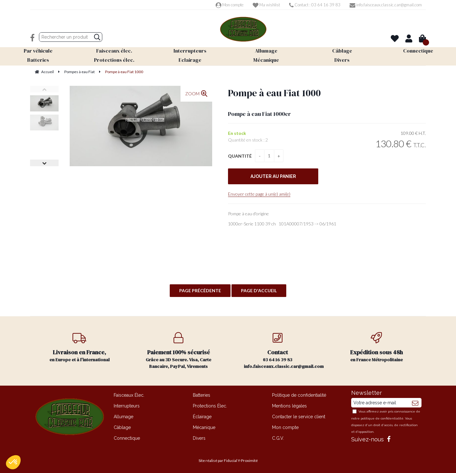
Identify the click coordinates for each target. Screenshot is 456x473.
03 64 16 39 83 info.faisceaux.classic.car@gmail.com (284, 350)
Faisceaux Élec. (129, 395)
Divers (199, 438)
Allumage (123, 416)
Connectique (127, 438)
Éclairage (202, 416)
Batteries (201, 395)
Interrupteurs (127, 405)
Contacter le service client (298, 416)
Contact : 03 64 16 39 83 (314, 4)
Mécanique (204, 427)
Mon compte (230, 4)
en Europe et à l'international (79, 347)
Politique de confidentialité (299, 395)
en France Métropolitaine (376, 347)
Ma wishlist (266, 4)
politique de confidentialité (382, 418)
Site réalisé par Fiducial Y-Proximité (228, 460)
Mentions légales (289, 405)
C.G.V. (278, 438)
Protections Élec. (210, 405)
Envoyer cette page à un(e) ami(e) (259, 194)
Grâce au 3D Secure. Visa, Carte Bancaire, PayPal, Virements (178, 350)
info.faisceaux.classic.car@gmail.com (386, 4)
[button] (13, 462)
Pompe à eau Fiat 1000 (274, 92)
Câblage (122, 427)
